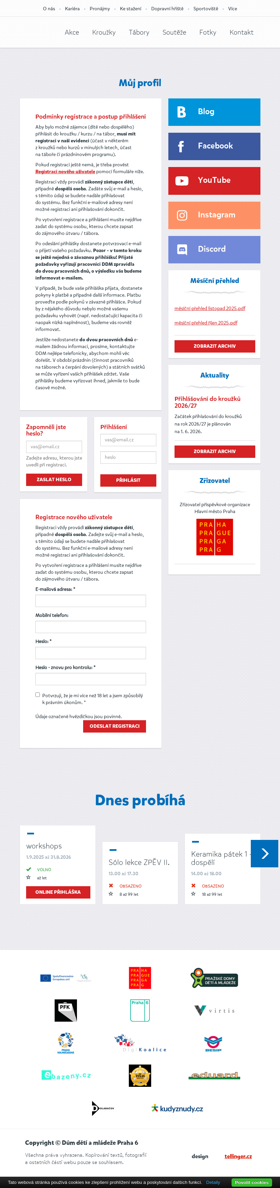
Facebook (215, 146)
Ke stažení (130, 8)
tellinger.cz (238, 1157)
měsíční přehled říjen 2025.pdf (206, 323)
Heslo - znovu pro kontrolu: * (65, 667)
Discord (212, 249)
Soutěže (174, 32)
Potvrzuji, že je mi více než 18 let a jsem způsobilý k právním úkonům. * (89, 699)
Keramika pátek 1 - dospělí (221, 858)
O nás (49, 8)
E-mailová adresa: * (55, 589)
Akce (72, 32)
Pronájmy (100, 8)
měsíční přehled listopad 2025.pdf (210, 308)
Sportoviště (205, 8)
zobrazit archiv (215, 346)
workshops (44, 846)
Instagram (216, 215)
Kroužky (104, 32)
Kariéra (72, 8)
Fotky (207, 32)
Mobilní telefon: (51, 615)
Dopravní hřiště (167, 8)
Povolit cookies (252, 1182)
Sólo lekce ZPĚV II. (139, 862)
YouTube (214, 181)
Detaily (213, 1182)
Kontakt (241, 32)
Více (232, 8)
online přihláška (58, 892)
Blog (206, 112)
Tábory (139, 32)
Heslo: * (43, 641)
